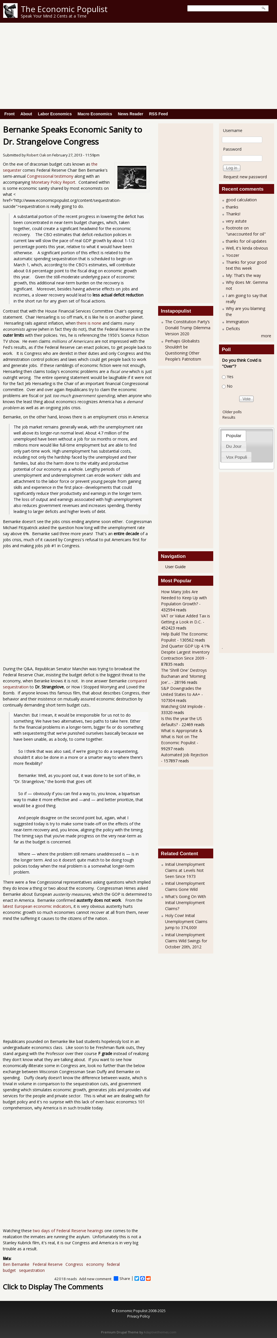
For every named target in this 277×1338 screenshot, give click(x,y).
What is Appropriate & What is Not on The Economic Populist (181, 736)
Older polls (232, 411)
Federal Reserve (48, 1264)
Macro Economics (95, 114)
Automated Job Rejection (184, 754)
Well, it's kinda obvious (247, 248)
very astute (236, 221)
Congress (74, 1264)
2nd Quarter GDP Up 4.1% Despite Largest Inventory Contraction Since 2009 (185, 652)
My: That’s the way (243, 275)
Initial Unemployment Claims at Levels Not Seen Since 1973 (185, 870)
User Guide (175, 566)
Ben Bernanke (16, 1264)
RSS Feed (158, 114)
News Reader (130, 114)
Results (228, 417)
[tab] (233, 435)
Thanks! (233, 214)
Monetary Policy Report (53, 182)
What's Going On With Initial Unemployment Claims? (185, 902)
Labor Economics (55, 114)
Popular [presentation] (233, 435)
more (266, 335)
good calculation (241, 199)
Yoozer (232, 255)
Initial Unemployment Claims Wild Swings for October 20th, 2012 (186, 941)
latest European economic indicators (37, 906)
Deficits (233, 328)
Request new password (245, 176)
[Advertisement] (138, 66)
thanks (232, 207)
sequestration (32, 1270)
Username (232, 130)
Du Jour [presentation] (234, 446)
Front (9, 114)
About (26, 114)
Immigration (237, 321)
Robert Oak (36, 155)
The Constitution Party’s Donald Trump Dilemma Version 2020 (187, 327)
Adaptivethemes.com (160, 1332)
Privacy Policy (138, 1316)
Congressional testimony (50, 176)
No (230, 386)
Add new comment (95, 1278)
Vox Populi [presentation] (236, 457)
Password (232, 149)
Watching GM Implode (182, 706)
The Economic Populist (64, 8)
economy (95, 1264)
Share (122, 1278)
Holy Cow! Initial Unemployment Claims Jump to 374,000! (186, 921)
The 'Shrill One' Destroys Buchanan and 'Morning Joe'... (184, 676)
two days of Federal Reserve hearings (68, 1230)
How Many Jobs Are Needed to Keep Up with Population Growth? (184, 597)
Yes (230, 376)
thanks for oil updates (246, 241)
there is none (89, 323)
